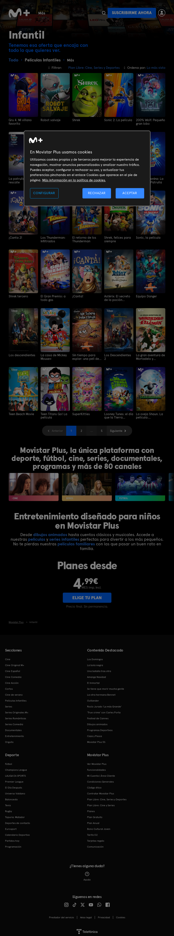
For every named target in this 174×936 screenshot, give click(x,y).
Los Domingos (95, 657)
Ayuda (87, 874)
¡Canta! (77, 295)
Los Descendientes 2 (118, 353)
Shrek (76, 120)
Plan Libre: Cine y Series (101, 803)
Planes (91, 808)
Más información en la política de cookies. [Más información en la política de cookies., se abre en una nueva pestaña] (74, 180)
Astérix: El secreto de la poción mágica (118, 297)
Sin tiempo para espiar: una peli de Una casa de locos (84, 355)
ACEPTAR (129, 193)
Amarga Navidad (96, 674)
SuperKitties (80, 412)
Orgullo (9, 739)
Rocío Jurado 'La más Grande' (104, 704)
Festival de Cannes (97, 716)
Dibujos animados (97, 722)
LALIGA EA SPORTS (15, 773)
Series (43, 13)
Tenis (8, 803)
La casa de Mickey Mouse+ (53, 355)
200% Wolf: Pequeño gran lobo (150, 121)
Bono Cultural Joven (98, 826)
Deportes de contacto (17, 820)
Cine (60, 13)
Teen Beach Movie (21, 412)
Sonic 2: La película (117, 120)
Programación (13, 844)
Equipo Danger (146, 295)
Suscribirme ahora (132, 12)
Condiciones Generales (100, 779)
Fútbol (8, 761)
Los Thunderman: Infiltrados (52, 238)
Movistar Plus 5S (96, 739)
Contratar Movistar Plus (100, 791)
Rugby (8, 808)
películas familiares (76, 541)
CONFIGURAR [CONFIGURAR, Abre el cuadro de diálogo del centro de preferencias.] (44, 193)
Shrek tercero (18, 295)
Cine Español (12, 668)
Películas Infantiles (15, 698)
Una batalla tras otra (99, 668)
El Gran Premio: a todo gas (52, 297)
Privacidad (104, 915)
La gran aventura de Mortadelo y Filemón (149, 355)
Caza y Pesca (94, 733)
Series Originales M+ (16, 710)
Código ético (94, 785)
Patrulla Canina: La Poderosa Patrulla (149, 180)
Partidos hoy (12, 838)
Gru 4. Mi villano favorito (19, 121)
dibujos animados (50, 532)
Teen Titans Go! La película (53, 413)
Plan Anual (93, 820)
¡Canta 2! (15, 236)
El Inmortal (93, 680)
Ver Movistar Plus (96, 761)
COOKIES (120, 915)
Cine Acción (12, 680)
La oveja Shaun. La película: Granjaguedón (148, 413)
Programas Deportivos (99, 727)
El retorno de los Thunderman (83, 238)
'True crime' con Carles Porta (104, 710)
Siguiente (116, 428)
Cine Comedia (13, 674)
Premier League (14, 779)
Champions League (16, 767)
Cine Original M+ (14, 662)
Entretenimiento (14, 733)
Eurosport (10, 826)
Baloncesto (11, 797)
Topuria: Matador (15, 814)
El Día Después (13, 785)
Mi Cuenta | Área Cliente (101, 773)
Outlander (93, 698)
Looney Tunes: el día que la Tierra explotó (118, 413)
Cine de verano (14, 692)
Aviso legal (86, 915)
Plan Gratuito (94, 814)
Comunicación (95, 844)
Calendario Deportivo (17, 832)
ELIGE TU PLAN (87, 595)
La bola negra (95, 662)
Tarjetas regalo (95, 838)
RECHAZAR (97, 193)
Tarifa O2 (92, 832)
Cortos (9, 686)
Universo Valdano (15, 791)
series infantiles (64, 536)
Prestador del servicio (61, 915)
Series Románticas (15, 716)
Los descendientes (21, 353)
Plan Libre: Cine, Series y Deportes (106, 797)
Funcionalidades (96, 767)
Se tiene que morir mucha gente (105, 686)
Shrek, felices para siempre (116, 238)
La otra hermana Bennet (101, 692)
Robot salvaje (50, 120)
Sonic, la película (147, 236)
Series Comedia (14, 722)
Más (76, 13)
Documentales (13, 727)
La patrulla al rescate (23, 178)
